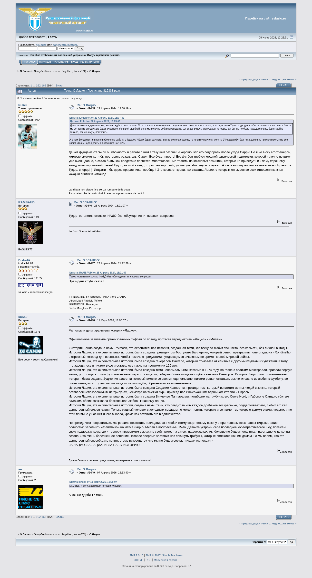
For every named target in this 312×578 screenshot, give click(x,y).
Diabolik (24, 260)
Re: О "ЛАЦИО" (85, 202)
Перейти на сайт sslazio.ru (265, 18)
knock (22, 317)
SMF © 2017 (153, 555)
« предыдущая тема (253, 79)
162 (38, 85)
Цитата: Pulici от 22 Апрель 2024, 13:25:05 (95, 121)
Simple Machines (172, 555)
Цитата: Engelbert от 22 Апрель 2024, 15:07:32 (96, 117)
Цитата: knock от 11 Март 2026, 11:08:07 (93, 482)
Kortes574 (79, 71)
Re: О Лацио (86, 105)
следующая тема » (282, 79)
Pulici (22, 105)
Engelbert (66, 71)
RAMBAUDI (26, 202)
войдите (41, 44)
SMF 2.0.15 (136, 555)
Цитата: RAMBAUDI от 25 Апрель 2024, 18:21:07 (97, 272)
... (34, 85)
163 (43, 85)
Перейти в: (259, 541)
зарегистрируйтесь (65, 44)
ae (20, 469)
